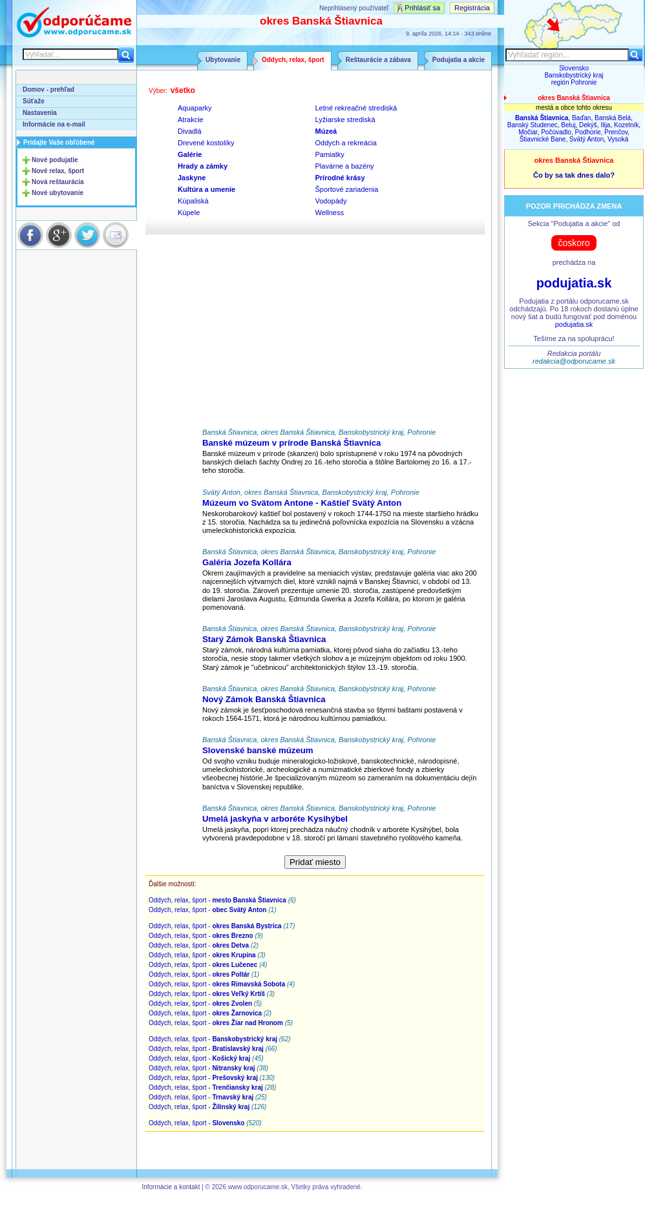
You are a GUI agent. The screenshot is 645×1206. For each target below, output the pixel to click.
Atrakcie (191, 119)
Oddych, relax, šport (293, 59)
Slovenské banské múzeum (257, 750)
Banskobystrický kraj (573, 75)
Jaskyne (192, 178)
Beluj (568, 125)
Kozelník (626, 125)
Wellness (329, 212)
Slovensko (574, 68)
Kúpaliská (193, 201)
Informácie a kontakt (171, 1186)
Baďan (581, 117)
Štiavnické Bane (543, 139)
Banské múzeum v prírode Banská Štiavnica (291, 443)
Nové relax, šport (58, 170)
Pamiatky (329, 154)
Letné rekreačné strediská (356, 108)
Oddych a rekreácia (346, 143)
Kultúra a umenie (206, 189)
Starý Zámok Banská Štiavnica (264, 639)
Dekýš (588, 125)
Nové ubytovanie (57, 192)
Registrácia (472, 8)
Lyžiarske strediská (345, 119)
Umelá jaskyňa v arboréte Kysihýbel (275, 819)
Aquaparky (195, 108)
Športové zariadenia (347, 189)
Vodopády (331, 201)
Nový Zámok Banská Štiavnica (264, 699)
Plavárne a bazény (344, 166)
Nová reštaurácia (58, 181)
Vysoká (618, 139)
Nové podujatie (55, 159)
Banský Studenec (532, 125)
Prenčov (616, 132)
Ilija (605, 125)
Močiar (527, 132)
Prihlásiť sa (422, 8)
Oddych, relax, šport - (217, 900)
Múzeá (326, 131)
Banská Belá (613, 117)
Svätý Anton (586, 139)
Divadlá (190, 131)
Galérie (190, 154)
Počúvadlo (556, 132)
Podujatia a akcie (458, 59)
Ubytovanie (223, 59)
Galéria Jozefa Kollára (246, 562)
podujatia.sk (574, 283)
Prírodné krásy (340, 178)
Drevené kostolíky (206, 143)
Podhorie (587, 132)
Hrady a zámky (202, 166)
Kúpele (189, 212)
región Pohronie (574, 82)
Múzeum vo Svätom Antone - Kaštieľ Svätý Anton (301, 503)
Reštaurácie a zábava (378, 59)
